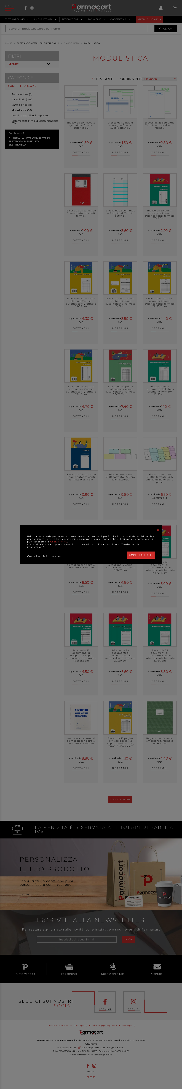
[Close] (158, 530)
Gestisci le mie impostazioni (44, 556)
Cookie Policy (58, 541)
